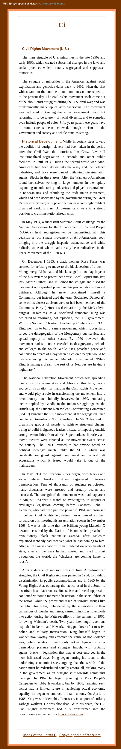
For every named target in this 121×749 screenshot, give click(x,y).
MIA (5, 3)
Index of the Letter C (40, 735)
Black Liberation (70, 714)
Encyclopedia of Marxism (24, 3)
